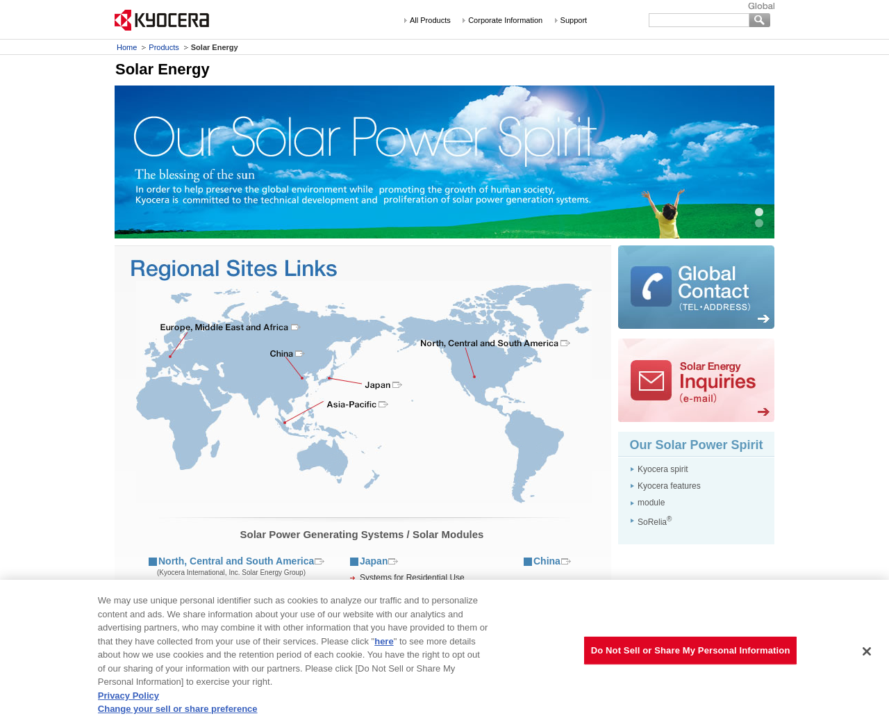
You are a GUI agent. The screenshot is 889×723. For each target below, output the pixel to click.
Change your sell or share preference (178, 709)
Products (163, 47)
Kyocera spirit (663, 469)
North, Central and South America (236, 561)
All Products (430, 20)
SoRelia (655, 522)
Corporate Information (505, 20)
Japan (374, 561)
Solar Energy (162, 69)
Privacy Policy (128, 695)
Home (127, 47)
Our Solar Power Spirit (696, 445)
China (546, 561)
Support (574, 20)
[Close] (866, 651)
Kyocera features (669, 486)
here (383, 641)
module (651, 502)
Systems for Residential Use (412, 578)
